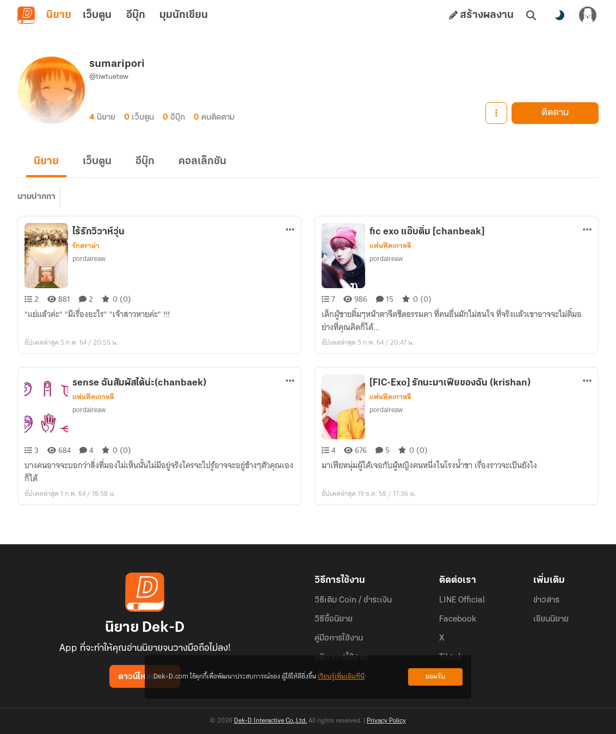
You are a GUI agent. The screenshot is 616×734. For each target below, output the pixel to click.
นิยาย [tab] (58, 15)
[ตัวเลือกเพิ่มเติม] (290, 229)
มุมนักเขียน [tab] (183, 15)
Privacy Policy (386, 721)
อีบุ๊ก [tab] (135, 15)
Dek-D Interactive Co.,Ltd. (270, 721)
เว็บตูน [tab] (97, 15)
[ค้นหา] (531, 15)
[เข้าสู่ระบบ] (588, 15)
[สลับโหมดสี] (559, 15)
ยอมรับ (435, 676)
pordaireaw (89, 258)
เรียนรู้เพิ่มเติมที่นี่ (341, 676)
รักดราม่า (86, 245)
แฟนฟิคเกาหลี (390, 245)
